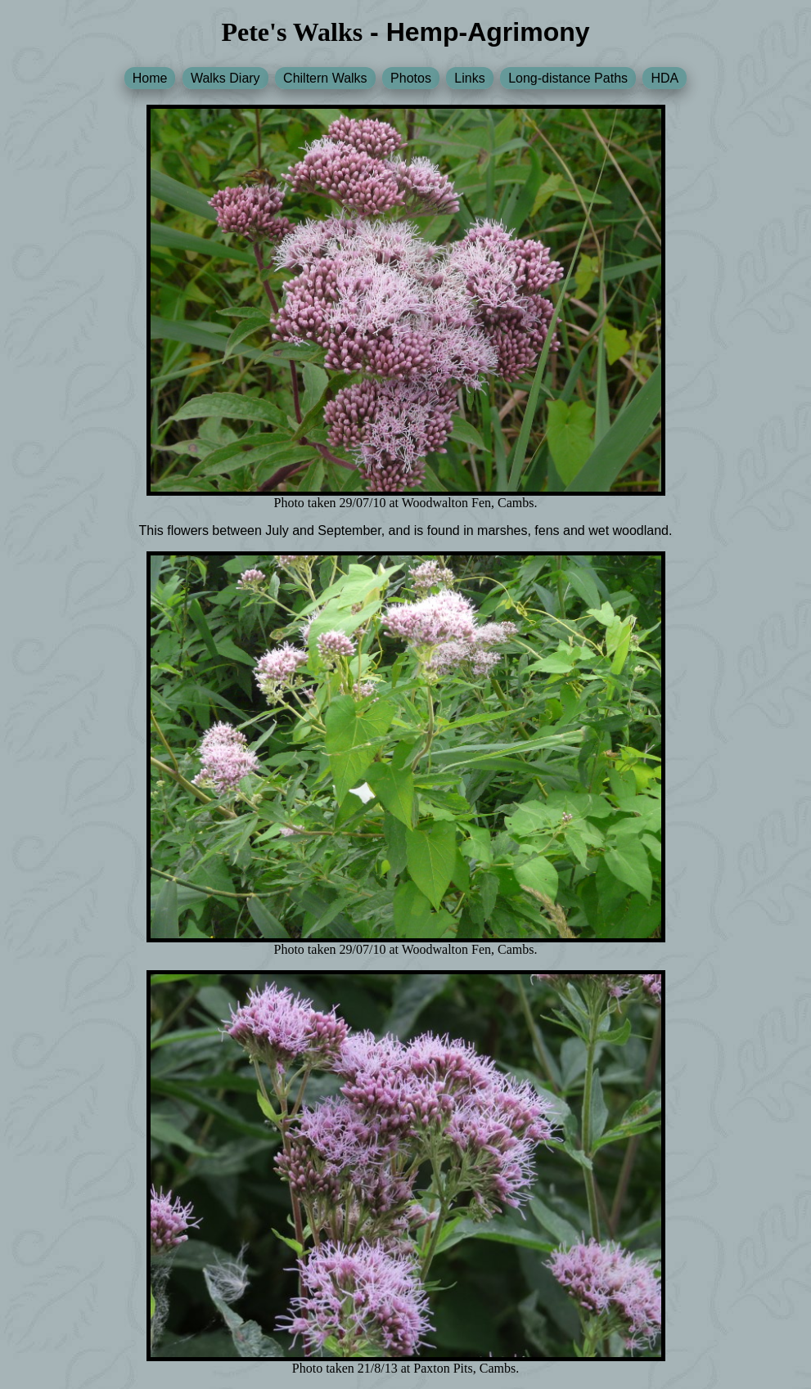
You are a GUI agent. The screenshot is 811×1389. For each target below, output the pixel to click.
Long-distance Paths (568, 78)
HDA (664, 78)
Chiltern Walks (325, 78)
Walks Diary (225, 78)
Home (150, 78)
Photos (410, 78)
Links (469, 78)
